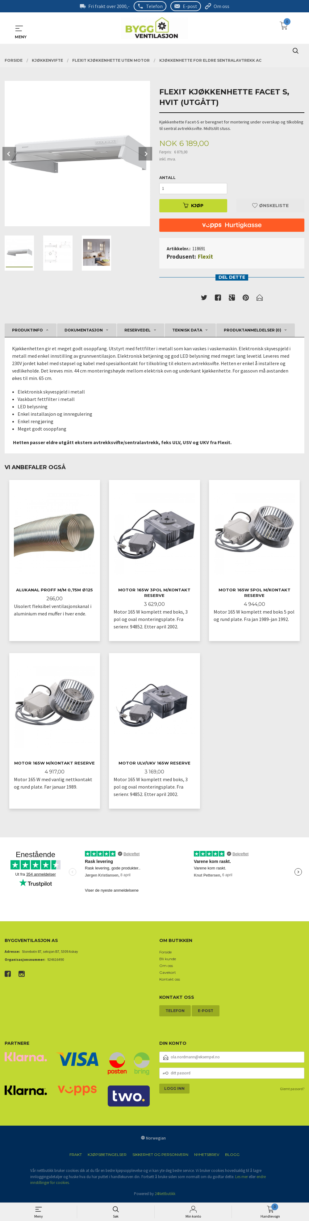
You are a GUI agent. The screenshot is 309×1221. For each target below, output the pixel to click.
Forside (165, 952)
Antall (167, 177)
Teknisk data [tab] (187, 330)
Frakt (75, 1155)
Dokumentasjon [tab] (84, 330)
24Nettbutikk (165, 1194)
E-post (190, 6)
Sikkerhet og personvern (160, 1155)
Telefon (154, 6)
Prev (9, 153)
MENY (19, 28)
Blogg (232, 1155)
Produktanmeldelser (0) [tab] (252, 330)
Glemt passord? (292, 1089)
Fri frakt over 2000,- (109, 6)
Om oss (221, 6)
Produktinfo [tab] (27, 330)
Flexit (205, 256)
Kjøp (193, 205)
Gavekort (167, 973)
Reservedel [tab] (137, 330)
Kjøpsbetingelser (107, 1155)
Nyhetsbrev (206, 1155)
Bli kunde (167, 959)
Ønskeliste (270, 205)
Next (145, 153)
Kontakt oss (169, 979)
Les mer (241, 1177)
